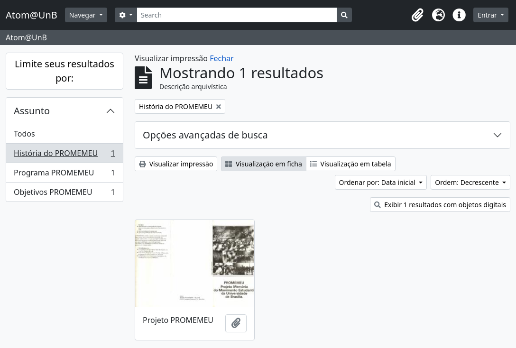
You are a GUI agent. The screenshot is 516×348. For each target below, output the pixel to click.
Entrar (488, 14)
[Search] (237, 15)
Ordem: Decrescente (467, 182)
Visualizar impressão (176, 163)
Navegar (83, 14)
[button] (417, 15)
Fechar (221, 58)
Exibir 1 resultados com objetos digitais (440, 204)
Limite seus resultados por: (64, 70)
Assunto (32, 110)
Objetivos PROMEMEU (64, 193)
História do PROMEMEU (64, 155)
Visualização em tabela (350, 163)
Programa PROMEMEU (64, 175)
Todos (24, 133)
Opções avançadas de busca (205, 134)
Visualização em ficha (263, 163)
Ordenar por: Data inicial (378, 182)
